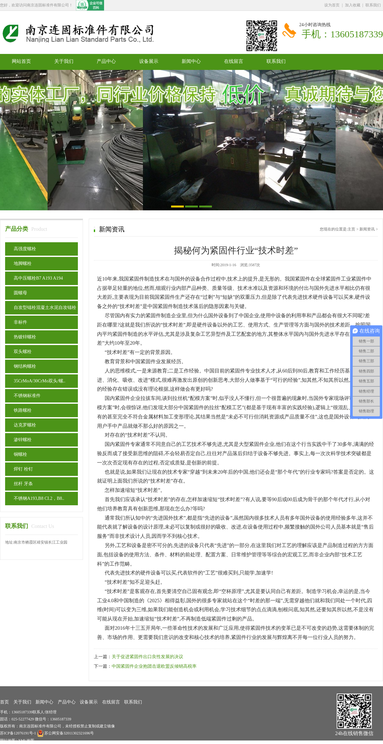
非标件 (20, 322)
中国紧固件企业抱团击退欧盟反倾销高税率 (154, 666)
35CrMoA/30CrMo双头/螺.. (39, 381)
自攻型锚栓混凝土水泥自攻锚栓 (45, 307)
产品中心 (106, 61)
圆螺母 (20, 292)
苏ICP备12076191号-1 (18, 733)
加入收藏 (352, 5)
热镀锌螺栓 (25, 336)
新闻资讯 (367, 229)
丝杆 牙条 (23, 483)
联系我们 (373, 5)
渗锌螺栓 (23, 439)
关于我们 (63, 61)
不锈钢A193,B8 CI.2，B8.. (39, 498)
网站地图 (7, 740)
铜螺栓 (20, 454)
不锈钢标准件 (27, 395)
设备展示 (148, 61)
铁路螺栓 (23, 410)
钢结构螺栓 (25, 366)
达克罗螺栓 (25, 425)
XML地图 (26, 740)
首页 (4, 702)
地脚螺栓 (23, 263)
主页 (351, 229)
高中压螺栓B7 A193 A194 (38, 278)
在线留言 (233, 61)
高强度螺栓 (25, 248)
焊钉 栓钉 (23, 469)
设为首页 (332, 5)
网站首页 (21, 61)
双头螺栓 (23, 351)
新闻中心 (191, 61)
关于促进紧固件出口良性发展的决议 (147, 656)
